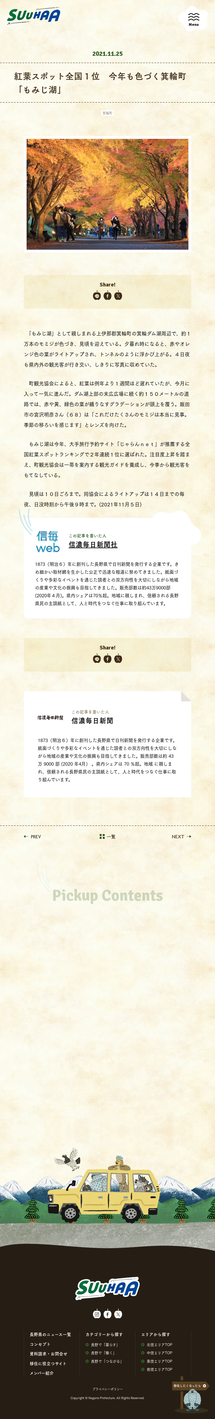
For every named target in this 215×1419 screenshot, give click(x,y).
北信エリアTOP (156, 1344)
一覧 (108, 836)
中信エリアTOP (156, 1352)
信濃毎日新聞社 (93, 544)
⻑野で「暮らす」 (102, 1344)
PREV (32, 836)
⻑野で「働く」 (100, 1352)
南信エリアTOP (156, 1369)
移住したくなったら (187, 1386)
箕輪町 (107, 113)
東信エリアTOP (156, 1361)
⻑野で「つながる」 (104, 1361)
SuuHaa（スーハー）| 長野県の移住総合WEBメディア (33, 16)
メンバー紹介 (42, 1373)
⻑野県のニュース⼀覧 (50, 1334)
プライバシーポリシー (107, 1389)
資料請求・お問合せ (48, 1354)
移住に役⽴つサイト (48, 1363)
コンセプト (40, 1344)
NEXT (181, 836)
